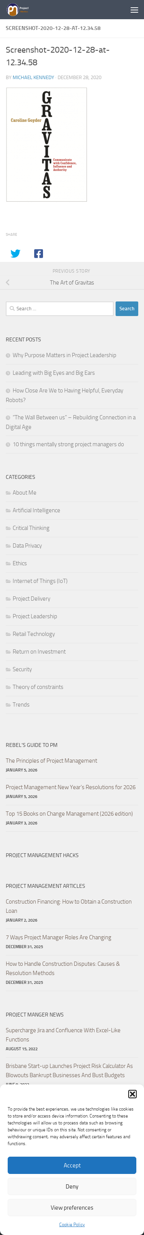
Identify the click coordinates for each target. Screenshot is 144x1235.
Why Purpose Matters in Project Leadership (64, 355)
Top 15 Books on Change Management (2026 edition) (69, 813)
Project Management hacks (42, 855)
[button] (132, 1094)
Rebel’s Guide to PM (32, 745)
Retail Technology (34, 634)
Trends (21, 704)
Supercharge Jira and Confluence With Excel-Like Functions (63, 1035)
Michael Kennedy (33, 77)
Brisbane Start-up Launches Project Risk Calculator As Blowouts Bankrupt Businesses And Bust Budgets (69, 1071)
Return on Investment (39, 651)
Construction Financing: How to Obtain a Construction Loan (69, 906)
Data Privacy (27, 545)
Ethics (20, 563)
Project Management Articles (45, 886)
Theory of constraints (38, 687)
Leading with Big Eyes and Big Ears (54, 372)
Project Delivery (31, 598)
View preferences (72, 1207)
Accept (72, 1165)
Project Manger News (35, 1015)
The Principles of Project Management (51, 760)
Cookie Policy (72, 1224)
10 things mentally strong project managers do (68, 444)
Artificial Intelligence (36, 510)
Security (22, 669)
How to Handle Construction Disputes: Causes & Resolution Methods (63, 968)
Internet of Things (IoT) (40, 581)
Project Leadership (35, 616)
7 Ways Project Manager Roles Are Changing (58, 937)
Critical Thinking (31, 528)
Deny (72, 1186)
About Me (24, 492)
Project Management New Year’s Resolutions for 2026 (71, 787)
